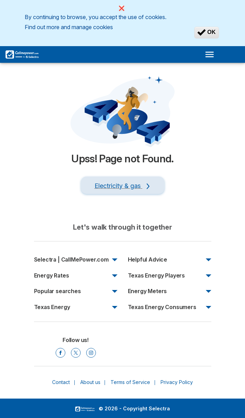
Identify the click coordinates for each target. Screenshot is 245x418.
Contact (61, 382)
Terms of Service (130, 382)
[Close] (121, 8)
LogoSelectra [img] (85, 409)
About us (90, 382)
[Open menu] (211, 54)
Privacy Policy (177, 382)
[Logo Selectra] (22, 54)
